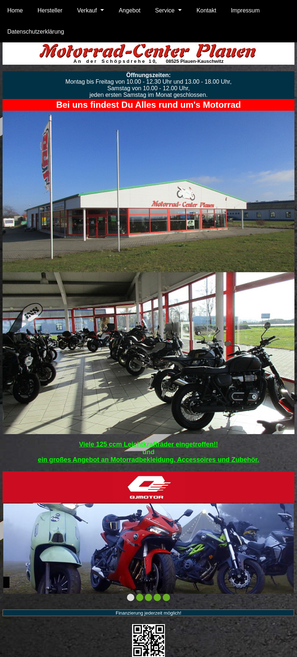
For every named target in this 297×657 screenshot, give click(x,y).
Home (15, 10)
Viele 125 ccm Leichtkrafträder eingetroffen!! (148, 444)
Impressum (245, 10)
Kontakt (206, 10)
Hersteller (50, 10)
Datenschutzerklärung (35, 32)
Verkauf (87, 10)
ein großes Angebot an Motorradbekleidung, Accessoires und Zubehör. (148, 459)
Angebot (129, 10)
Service (164, 10)
